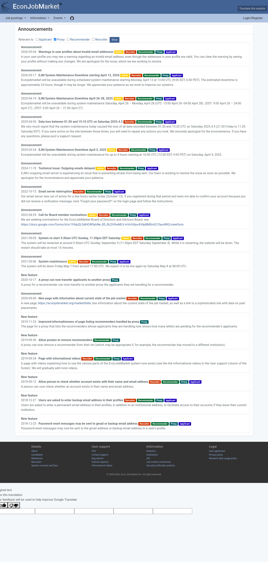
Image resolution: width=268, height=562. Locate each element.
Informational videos (102, 465)
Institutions (152, 454)
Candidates (37, 454)
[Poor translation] (14, 505)
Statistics (151, 451)
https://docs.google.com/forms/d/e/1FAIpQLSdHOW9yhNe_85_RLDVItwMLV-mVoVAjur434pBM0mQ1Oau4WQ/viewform (102, 224)
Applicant (45, 39)
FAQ (94, 451)
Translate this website (252, 8)
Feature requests (100, 462)
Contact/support (100, 454)
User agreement (217, 451)
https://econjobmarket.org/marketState (64, 303)
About (34, 451)
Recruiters (36, 462)
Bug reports (97, 458)
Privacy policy (216, 454)
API (148, 458)
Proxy (61, 39)
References (37, 458)
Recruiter (101, 39)
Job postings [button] (14, 18)
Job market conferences (158, 462)
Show (114, 39)
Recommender (80, 39)
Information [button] (38, 18)
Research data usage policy (223, 458)
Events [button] (58, 18)
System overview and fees (44, 465)
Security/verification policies (160, 465)
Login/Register (253, 18)
